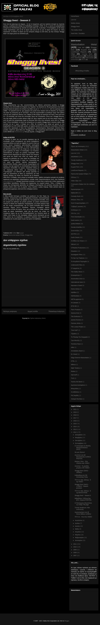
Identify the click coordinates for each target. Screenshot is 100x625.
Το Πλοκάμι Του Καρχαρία (79, 337)
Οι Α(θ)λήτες (75, 392)
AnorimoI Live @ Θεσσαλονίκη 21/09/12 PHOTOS (83, 456)
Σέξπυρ (73, 177)
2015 (75, 423)
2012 (75, 432)
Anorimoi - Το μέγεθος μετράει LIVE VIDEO (82, 467)
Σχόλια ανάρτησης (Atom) (38, 318)
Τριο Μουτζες (75, 340)
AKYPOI (73, 234)
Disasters (74, 251)
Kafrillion (74, 292)
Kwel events (90, 58)
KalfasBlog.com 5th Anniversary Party (81, 476)
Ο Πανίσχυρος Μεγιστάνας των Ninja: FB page (83, 504)
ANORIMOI (74, 157)
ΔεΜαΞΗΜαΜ (75, 224)
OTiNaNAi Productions (78, 248)
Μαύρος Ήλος (75, 199)
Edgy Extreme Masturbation (80, 357)
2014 (75, 426)
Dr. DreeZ (74, 354)
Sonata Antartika (76, 227)
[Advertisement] (33, 302)
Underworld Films (76, 265)
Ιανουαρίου (79, 540)
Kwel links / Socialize (78, 33)
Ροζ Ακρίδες (75, 395)
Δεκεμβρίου (79, 435)
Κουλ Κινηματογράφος (78, 203)
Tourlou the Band (76, 382)
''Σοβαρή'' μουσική (77, 56)
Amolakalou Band (76, 351)
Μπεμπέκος (75, 388)
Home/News (75, 16)
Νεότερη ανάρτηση (10, 311)
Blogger (66, 621)
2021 (75, 409)
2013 (75, 429)
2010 (75, 547)
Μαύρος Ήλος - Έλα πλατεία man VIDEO (82, 462)
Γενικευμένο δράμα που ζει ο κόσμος (83, 184)
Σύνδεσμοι (90, 56)
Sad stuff (74, 375)
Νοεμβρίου (78, 437)
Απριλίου (78, 532)
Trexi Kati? (74, 330)
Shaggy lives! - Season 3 (83, 495)
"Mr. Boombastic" (44, 109)
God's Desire (75, 237)
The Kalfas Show (76, 30)
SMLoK (83, 59)
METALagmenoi (76, 299)
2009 (75, 550)
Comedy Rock (87, 54)
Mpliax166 (74, 193)
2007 (75, 555)
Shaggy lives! (75, 26)
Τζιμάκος (74, 333)
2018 (75, 415)
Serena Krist (75, 313)
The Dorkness (75, 316)
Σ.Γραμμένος (75, 268)
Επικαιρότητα (75, 275)
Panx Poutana (75, 309)
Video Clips (74, 181)
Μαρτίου (78, 535)
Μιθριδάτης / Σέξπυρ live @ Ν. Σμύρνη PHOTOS (83, 499)
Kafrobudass (75, 296)
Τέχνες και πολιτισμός (78, 146)
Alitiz (72, 347)
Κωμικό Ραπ (86, 50)
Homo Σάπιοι (75, 289)
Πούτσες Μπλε (76, 323)
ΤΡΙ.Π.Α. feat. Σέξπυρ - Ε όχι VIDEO (83, 480)
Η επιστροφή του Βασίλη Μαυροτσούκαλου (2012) (83, 447)
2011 (75, 544)
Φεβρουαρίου (79, 537)
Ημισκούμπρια (75, 189)
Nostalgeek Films (76, 254)
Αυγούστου (79, 520)
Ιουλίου (77, 523)
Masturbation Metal (84, 44)
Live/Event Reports (79, 52)
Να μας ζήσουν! (80, 452)
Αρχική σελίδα (33, 311)
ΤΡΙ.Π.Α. (74, 213)
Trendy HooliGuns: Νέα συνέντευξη (82, 508)
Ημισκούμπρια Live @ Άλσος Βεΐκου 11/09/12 (83, 513)
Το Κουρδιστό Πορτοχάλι (79, 261)
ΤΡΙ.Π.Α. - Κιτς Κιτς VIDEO (83, 517)
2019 (75, 412)
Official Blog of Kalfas (82, 71)
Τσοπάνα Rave (76, 344)
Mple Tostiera (75, 368)
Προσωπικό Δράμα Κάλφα (16, 235)
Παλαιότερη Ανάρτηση (56, 311)
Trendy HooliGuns (77, 160)
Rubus (73, 371)
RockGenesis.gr (19, 131)
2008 (75, 552)
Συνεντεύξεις (74, 59)
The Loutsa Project (77, 327)
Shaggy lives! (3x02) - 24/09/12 (82, 471)
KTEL (73, 361)
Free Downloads (76, 58)
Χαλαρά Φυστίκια (76, 399)
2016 (75, 421)
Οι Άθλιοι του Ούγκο (77, 241)
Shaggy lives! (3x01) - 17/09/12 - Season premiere (82, 486)
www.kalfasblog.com (9, 181)
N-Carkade (74, 302)
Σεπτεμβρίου (79, 443)
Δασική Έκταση (76, 320)
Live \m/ (73, 20)
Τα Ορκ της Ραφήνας (77, 258)
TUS (72, 378)
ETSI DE (74, 306)
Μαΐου (77, 529)
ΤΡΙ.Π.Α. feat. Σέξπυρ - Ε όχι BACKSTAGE (83, 491)
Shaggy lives (29, 235)
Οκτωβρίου (79, 440)
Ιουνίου (77, 526)
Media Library (75, 23)
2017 (75, 418)
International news (77, 282)
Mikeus (73, 364)
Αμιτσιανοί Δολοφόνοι (78, 385)
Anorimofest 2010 (76, 279)
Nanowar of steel (76, 285)
